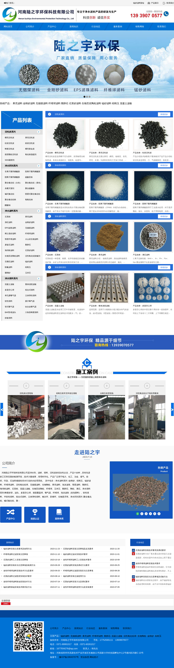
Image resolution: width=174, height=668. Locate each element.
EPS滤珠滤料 (10, 228)
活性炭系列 (10, 132)
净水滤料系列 (11, 211)
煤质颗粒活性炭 (11, 154)
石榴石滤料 (9, 261)
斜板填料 (8, 318)
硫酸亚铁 (29, 177)
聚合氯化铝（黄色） (33, 183)
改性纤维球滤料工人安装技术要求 (77, 560)
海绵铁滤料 (9, 250)
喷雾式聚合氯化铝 (32, 194)
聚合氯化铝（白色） (13, 183)
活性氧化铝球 (130, 636)
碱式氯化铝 (9, 194)
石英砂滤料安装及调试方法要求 (76, 565)
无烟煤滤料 (42, 103)
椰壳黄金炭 (30, 149)
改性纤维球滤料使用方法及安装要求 (78, 587)
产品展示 (155, 3)
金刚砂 (150, 636)
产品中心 (52, 26)
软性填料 (8, 301)
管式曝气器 (9, 307)
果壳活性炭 (30, 138)
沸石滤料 (8, 222)
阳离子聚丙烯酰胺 (32, 171)
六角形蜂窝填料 (31, 312)
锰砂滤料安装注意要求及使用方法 (17, 549)
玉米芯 (28, 273)
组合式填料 (30, 290)
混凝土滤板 (126, 103)
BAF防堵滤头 (10, 312)
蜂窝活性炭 (9, 149)
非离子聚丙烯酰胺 (12, 171)
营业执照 (85, 657)
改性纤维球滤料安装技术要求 (148, 563)
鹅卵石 (64, 103)
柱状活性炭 (9, 143)
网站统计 (94, 657)
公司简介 (30, 26)
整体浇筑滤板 (30, 284)
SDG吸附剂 (9, 160)
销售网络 (139, 26)
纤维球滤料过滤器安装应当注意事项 (78, 571)
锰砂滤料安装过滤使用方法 (74, 576)
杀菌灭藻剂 (9, 188)
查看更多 (164, 114)
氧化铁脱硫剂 (30, 154)
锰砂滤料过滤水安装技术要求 (75, 554)
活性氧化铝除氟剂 (32, 256)
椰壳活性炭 (9, 138)
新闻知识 (74, 26)
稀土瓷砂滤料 (10, 233)
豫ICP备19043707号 (69, 657)
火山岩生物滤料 (31, 239)
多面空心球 (9, 290)
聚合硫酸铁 (30, 188)
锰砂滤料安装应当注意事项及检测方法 (19, 565)
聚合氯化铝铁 (10, 199)
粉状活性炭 (30, 143)
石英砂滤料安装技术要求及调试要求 (151, 550)
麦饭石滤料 (9, 245)
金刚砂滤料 (29, 103)
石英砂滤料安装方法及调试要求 (76, 582)
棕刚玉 (115, 103)
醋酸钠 (7, 205)
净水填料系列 (11, 278)
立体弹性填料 (30, 295)
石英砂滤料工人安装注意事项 (15, 560)
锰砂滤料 (106, 103)
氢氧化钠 (29, 199)
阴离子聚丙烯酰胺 (12, 177)
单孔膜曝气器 (10, 295)
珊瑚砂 (7, 273)
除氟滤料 (8, 267)
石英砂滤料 (75, 103)
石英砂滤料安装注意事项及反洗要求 (78, 549)
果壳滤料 (17, 103)
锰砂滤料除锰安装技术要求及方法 (17, 587)
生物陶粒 (142, 636)
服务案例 (118, 26)
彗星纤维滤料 (10, 239)
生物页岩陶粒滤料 (91, 103)
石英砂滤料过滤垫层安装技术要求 (17, 576)
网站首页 (8, 26)
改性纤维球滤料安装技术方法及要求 (18, 571)
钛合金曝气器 (30, 307)
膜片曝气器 (30, 301)
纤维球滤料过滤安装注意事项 (15, 554)
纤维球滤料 (54, 103)
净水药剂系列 (11, 166)
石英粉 (7, 217)
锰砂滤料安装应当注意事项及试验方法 (152, 577)
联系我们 (170, 3)
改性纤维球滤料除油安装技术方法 (17, 582)
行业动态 (96, 26)
